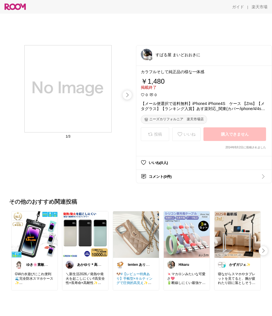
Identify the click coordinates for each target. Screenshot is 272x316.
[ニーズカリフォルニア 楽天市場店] (174, 119)
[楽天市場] (259, 6)
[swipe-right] (127, 95)
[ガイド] (238, 6)
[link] (35, 234)
